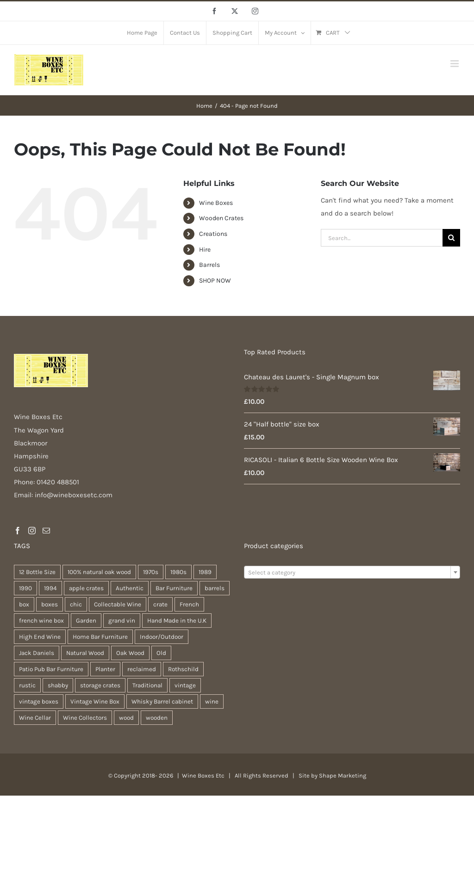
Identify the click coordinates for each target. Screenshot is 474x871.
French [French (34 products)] (189, 604)
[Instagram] (32, 530)
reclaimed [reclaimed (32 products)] (141, 669)
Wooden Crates (221, 218)
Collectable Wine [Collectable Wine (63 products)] (117, 604)
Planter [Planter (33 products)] (105, 669)
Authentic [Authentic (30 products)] (129, 588)
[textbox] (352, 572)
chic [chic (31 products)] (76, 604)
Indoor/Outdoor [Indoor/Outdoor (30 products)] (161, 636)
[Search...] (382, 238)
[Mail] (46, 530)
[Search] (451, 238)
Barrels (209, 265)
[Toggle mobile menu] (455, 63)
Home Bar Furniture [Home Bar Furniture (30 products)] (100, 636)
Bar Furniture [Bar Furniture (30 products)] (174, 588)
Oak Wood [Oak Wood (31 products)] (130, 652)
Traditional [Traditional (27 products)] (147, 685)
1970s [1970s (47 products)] (150, 571)
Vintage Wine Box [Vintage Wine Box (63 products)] (94, 701)
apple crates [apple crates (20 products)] (86, 588)
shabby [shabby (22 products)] (58, 685)
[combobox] (352, 572)
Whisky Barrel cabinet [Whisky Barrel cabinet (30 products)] (162, 701)
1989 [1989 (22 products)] (205, 571)
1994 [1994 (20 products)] (50, 588)
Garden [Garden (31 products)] (86, 620)
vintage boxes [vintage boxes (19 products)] (38, 701)
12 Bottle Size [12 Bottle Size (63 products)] (37, 571)
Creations (213, 234)
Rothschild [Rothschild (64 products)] (183, 669)
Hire (205, 249)
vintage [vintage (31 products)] (185, 685)
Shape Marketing (342, 775)
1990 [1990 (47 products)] (25, 588)
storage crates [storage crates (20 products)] (100, 685)
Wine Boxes (216, 203)
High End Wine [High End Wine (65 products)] (40, 636)
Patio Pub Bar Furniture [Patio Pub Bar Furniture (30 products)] (51, 669)
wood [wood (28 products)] (126, 717)
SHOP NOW (215, 280)
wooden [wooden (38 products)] (157, 717)
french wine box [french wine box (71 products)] (41, 620)
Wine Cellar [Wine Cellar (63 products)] (35, 717)
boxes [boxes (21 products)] (49, 604)
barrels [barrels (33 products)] (215, 588)
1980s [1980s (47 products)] (178, 571)
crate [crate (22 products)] (160, 604)
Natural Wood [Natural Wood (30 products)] (85, 652)
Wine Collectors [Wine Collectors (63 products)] (85, 717)
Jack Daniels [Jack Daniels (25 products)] (36, 652)
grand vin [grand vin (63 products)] (121, 620)
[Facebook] (17, 530)
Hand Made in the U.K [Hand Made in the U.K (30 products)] (176, 620)
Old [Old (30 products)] (161, 652)
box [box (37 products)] (24, 604)
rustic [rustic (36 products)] (27, 685)
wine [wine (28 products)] (211, 701)
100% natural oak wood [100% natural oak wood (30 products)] (99, 571)
